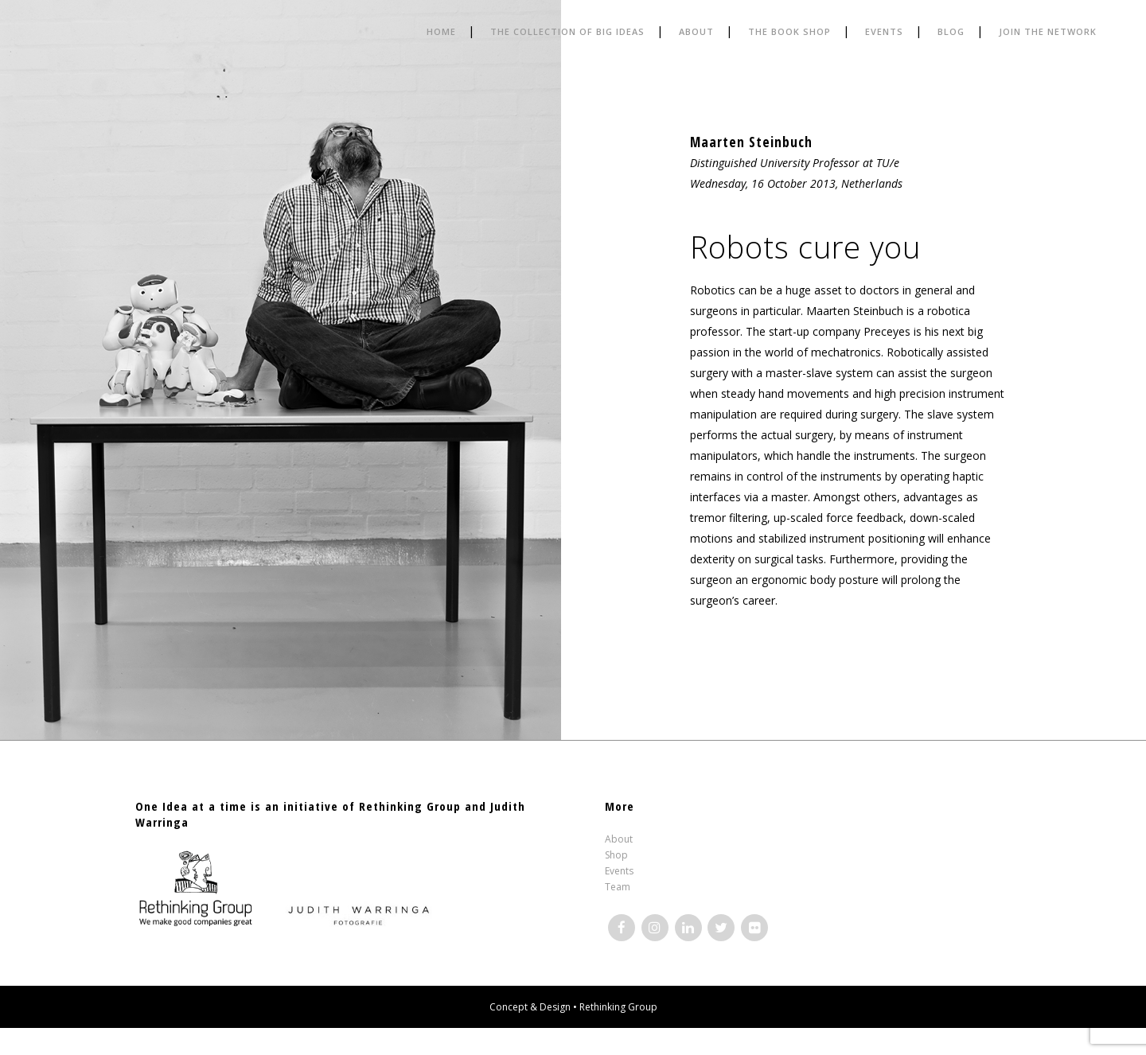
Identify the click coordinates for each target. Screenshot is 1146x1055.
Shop (616, 855)
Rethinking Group (618, 1007)
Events (619, 871)
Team (617, 886)
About (619, 839)
